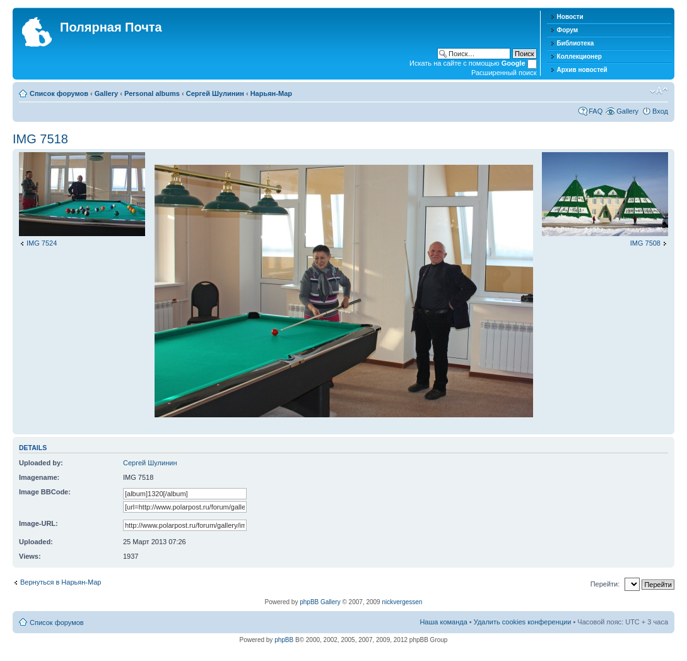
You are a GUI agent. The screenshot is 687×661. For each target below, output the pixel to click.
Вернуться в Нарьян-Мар (60, 582)
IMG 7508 (645, 243)
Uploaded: (36, 541)
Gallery (106, 93)
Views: (30, 556)
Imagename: (39, 477)
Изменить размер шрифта (659, 91)
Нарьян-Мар (271, 93)
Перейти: (605, 584)
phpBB (283, 639)
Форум (567, 30)
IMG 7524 (41, 243)
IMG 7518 (40, 139)
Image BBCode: (45, 492)
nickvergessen (402, 601)
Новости (570, 16)
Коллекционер (579, 56)
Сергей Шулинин (215, 93)
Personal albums (152, 93)
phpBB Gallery (320, 601)
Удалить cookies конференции (523, 622)
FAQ (595, 111)
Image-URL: (38, 523)
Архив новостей (582, 69)
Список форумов (59, 93)
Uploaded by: (41, 463)
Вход (660, 111)
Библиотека (575, 43)
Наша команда (443, 622)
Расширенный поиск (504, 72)
